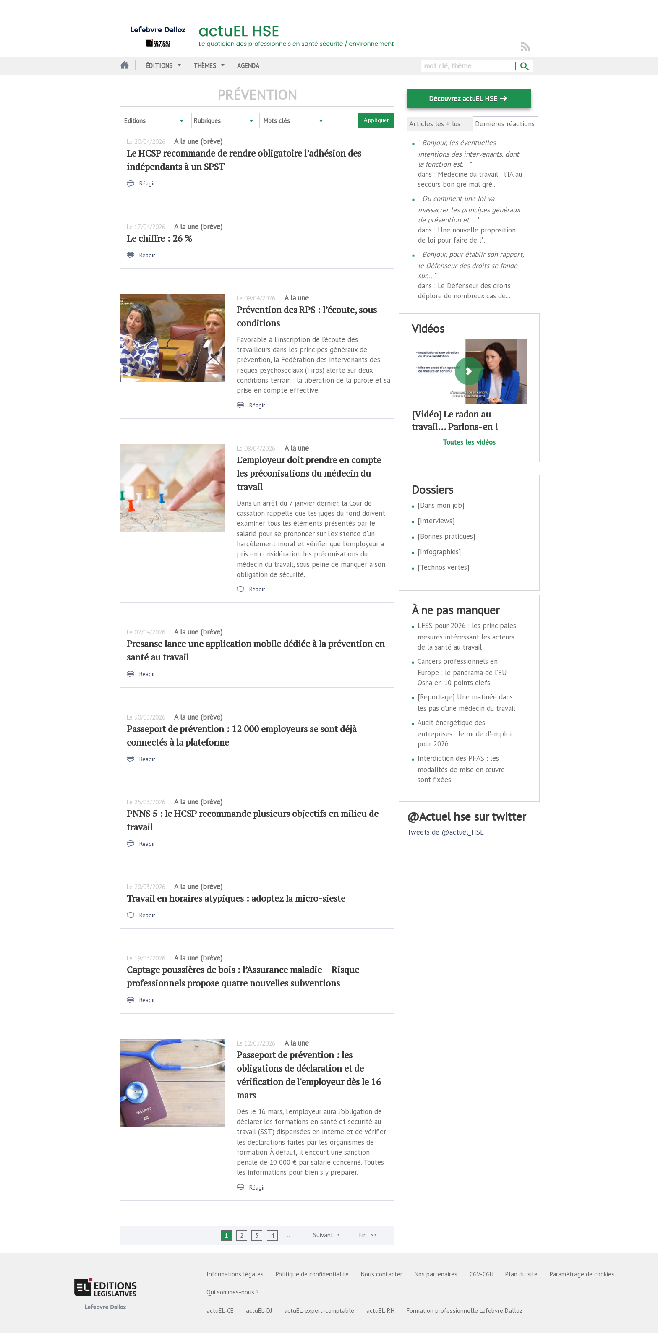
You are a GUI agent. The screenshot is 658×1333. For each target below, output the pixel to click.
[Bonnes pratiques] (446, 536)
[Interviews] (436, 520)
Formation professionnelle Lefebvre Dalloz (464, 1311)
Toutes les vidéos (469, 442)
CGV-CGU (482, 1274)
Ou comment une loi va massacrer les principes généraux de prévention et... (469, 209)
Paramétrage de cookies (582, 1274)
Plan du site (521, 1274)
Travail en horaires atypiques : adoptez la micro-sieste (236, 898)
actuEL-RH (380, 1311)
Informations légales (235, 1274)
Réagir (147, 183)
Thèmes (204, 66)
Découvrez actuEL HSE (463, 98)
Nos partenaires (436, 1274)
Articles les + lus (434, 123)
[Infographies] (439, 551)
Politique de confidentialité (312, 1274)
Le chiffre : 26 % (159, 238)
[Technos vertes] (444, 567)
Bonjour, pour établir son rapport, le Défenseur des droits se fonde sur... (471, 265)
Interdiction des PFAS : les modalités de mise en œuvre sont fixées (461, 769)
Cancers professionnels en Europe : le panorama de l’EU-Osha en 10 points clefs (463, 672)
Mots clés (277, 121)
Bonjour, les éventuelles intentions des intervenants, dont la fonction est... (468, 153)
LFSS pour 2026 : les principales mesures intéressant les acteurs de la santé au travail (467, 636)
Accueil (123, 66)
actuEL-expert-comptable (319, 1311)
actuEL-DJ (259, 1311)
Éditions (159, 66)
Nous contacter (381, 1274)
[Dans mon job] (441, 505)
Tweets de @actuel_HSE (445, 832)
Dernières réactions (505, 124)
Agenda (248, 66)
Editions (135, 121)
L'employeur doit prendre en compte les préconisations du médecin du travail (309, 473)
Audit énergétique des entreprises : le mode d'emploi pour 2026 (465, 733)
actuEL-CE (220, 1311)
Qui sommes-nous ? (232, 1292)
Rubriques (207, 121)
